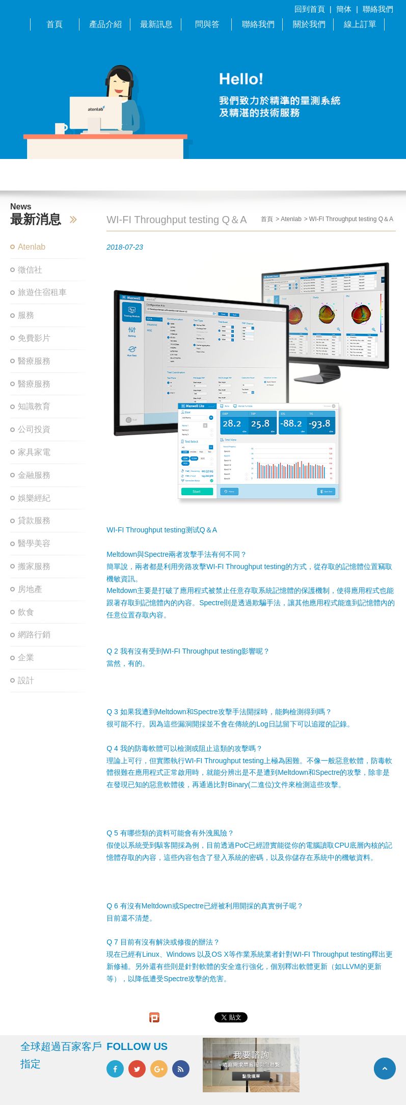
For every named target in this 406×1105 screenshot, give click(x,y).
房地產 (30, 589)
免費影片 (34, 338)
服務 (26, 315)
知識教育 (34, 406)
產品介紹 (105, 24)
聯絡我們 (378, 9)
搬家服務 (34, 566)
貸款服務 (34, 520)
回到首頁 (309, 9)
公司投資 (34, 429)
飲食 (26, 612)
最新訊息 (156, 24)
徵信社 (30, 269)
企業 (26, 657)
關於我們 (309, 24)
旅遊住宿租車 (42, 292)
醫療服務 (34, 361)
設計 (26, 680)
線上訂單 (360, 24)
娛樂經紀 (34, 498)
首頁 (54, 24)
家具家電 (34, 452)
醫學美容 (34, 543)
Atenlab (31, 246)
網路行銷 (34, 634)
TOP (385, 1069)
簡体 (343, 9)
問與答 (207, 24)
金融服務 (34, 475)
